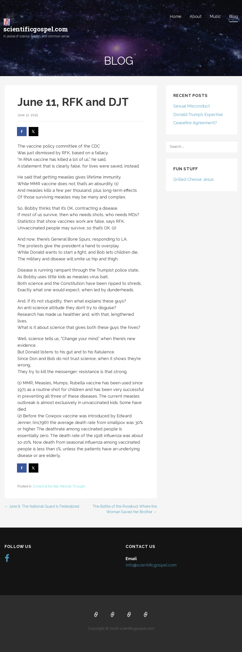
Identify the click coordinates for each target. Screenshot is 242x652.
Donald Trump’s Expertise (198, 114)
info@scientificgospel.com (151, 565)
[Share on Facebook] (22, 131)
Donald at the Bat (45, 486)
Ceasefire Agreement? (195, 122)
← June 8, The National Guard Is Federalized (42, 506)
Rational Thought (72, 486)
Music (215, 16)
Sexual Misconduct (191, 106)
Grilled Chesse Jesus (193, 179)
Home (175, 16)
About (195, 16)
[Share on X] (33, 131)
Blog (233, 16)
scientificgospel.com (35, 29)
